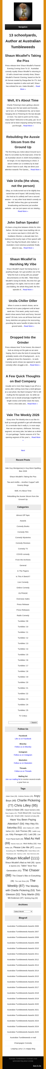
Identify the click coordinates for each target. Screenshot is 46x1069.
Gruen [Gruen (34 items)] (19, 816)
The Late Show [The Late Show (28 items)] (22, 881)
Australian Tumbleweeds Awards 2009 (23, 943)
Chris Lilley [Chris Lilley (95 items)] (26, 805)
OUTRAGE (23, 593)
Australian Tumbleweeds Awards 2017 (23, 987)
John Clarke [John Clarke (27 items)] (28, 828)
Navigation (23, 27)
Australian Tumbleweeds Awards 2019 (23, 998)
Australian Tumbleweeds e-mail (23, 1037)
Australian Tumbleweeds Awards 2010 (23, 948)
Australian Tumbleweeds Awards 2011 (23, 954)
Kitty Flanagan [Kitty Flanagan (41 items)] (18, 834)
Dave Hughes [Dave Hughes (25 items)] (11, 813)
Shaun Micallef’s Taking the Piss (23, 477)
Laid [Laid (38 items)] (32, 834)
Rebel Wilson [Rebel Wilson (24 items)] (33, 851)
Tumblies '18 (23, 671)
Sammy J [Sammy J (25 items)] (21, 854)
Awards (23, 521)
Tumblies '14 (23, 649)
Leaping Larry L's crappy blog (23, 1049)
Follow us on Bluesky (23, 747)
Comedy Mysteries (23, 537)
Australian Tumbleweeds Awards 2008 (23, 937)
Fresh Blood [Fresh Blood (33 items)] (24, 813)
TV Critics (23, 716)
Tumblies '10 (23, 627)
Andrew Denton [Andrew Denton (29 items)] (25, 796)
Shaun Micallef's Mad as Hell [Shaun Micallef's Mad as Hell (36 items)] (19, 863)
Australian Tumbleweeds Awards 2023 (23, 1021)
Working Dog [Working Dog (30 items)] (31, 898)
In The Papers (23, 571)
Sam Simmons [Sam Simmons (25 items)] (33, 854)
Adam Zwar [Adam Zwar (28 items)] (11, 796)
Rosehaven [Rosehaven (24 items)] (11, 854)
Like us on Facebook (23, 739)
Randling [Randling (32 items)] (22, 851)
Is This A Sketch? (23, 576)
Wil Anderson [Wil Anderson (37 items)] (16, 898)
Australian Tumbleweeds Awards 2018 (23, 993)
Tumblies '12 (23, 638)
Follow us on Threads (23, 771)
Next (23, 450)
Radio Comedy (23, 615)
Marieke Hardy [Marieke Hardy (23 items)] (16, 843)
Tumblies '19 (23, 677)
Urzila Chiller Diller (23, 301)
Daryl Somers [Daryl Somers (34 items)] (32, 810)
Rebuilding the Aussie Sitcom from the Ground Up (23, 142)
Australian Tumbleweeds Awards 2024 (23, 1026)
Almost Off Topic (23, 515)
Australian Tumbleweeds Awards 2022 (23, 1015)
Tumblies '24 (23, 705)
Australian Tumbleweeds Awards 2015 (23, 976)
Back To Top (37, 1066)
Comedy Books (23, 526)
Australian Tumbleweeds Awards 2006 (23, 926)
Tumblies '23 (23, 699)
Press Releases (22, 610)
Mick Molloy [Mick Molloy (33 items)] (30, 844)
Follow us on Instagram (23, 755)
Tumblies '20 (23, 682)
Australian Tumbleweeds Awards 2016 (23, 982)
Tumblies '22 (23, 693)
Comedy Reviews (23, 543)
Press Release (23, 604)
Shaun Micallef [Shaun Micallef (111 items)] (22, 858)
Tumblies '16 (23, 660)
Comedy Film (23, 532)
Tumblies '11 (23, 632)
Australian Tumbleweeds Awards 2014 (23, 971)
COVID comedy (23, 554)
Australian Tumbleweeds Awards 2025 (23, 1032)
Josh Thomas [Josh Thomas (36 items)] (23, 831)
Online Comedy (23, 588)
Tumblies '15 (23, 654)
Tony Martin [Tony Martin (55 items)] (30, 894)
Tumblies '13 (23, 643)
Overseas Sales (23, 599)
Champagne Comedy (23, 1043)
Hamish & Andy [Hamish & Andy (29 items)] (32, 816)
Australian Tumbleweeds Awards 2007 (23, 932)
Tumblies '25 (23, 710)
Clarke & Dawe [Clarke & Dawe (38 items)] (15, 810)
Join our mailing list (13, 779)
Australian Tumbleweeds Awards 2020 (23, 1004)
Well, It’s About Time (23, 100)
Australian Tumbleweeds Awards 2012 (23, 959)
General (23, 565)
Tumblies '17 (23, 666)
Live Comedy (23, 582)
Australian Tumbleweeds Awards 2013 (23, 965)
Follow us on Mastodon (23, 763)
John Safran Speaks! (23, 222)
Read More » (28, 126)
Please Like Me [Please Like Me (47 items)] (23, 847)
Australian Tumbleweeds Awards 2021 (23, 1010)
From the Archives (22, 560)
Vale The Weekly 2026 (23, 415)
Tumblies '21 (23, 688)
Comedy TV (23, 549)
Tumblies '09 (23, 621)
